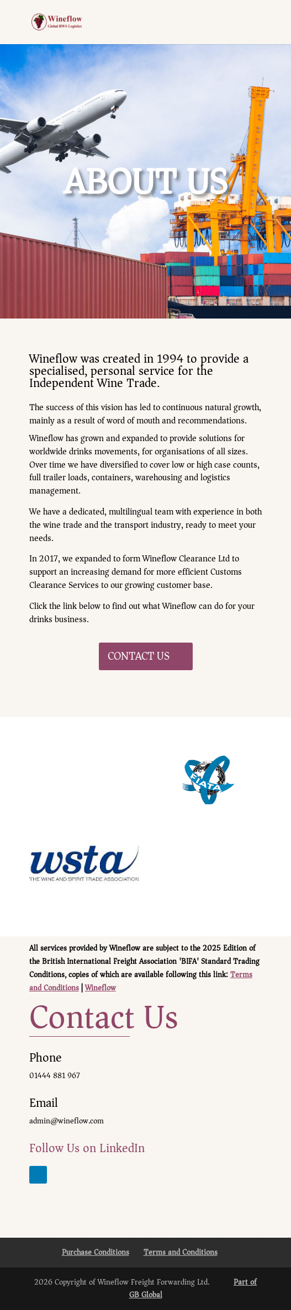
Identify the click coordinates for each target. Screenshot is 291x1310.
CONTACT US (139, 656)
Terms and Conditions (181, 1252)
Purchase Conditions (95, 1252)
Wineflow (100, 988)
